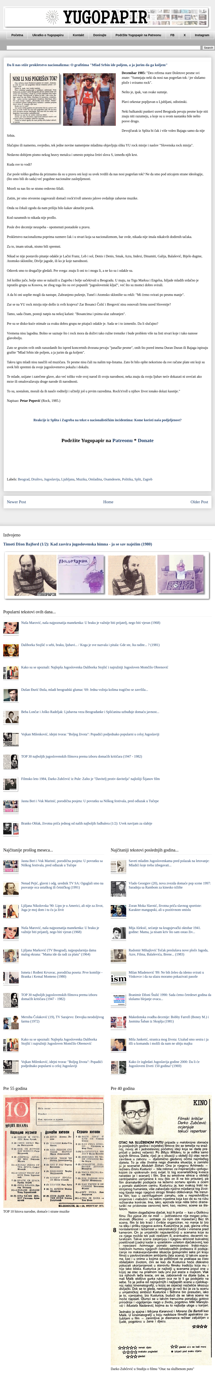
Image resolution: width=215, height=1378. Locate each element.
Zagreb (147, 479)
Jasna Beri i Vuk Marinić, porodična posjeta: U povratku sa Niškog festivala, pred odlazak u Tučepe (90, 801)
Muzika (81, 479)
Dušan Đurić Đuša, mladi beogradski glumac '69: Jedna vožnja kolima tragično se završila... (84, 689)
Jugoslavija (52, 479)
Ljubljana (67, 479)
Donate (146, 440)
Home (108, 502)
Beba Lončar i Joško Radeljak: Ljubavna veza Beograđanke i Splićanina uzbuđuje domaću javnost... (90, 712)
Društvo (36, 479)
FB (172, 35)
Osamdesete (112, 479)
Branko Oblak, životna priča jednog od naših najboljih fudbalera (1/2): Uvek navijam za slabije (86, 823)
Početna (17, 35)
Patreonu (122, 440)
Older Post (199, 502)
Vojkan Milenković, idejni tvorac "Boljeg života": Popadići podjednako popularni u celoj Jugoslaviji (90, 734)
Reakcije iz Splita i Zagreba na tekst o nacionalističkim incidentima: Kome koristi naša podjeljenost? (107, 420)
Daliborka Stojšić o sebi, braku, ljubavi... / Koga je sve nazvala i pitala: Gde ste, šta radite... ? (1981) (90, 645)
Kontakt (78, 35)
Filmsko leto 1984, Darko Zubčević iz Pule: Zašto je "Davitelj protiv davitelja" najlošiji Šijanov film (90, 779)
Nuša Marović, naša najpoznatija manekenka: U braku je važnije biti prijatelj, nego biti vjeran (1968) (90, 623)
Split (137, 479)
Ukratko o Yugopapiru (47, 35)
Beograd (23, 479)
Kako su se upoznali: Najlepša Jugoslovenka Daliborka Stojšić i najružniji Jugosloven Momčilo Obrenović (94, 667)
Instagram (202, 35)
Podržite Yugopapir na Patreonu (138, 35)
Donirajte (99, 35)
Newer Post (16, 502)
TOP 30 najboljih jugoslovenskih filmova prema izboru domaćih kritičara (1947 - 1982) (81, 756)
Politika (127, 479)
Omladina (95, 479)
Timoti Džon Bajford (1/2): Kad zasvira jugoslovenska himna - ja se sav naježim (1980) (77, 544)
